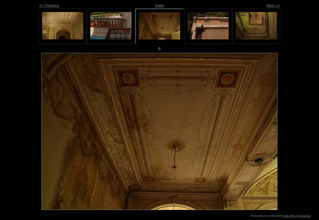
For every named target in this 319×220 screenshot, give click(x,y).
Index (159, 5)
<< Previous (49, 5)
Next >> (273, 5)
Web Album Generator (297, 215)
